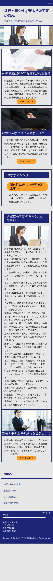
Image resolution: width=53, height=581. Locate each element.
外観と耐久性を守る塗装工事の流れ (26, 13)
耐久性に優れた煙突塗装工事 (26, 186)
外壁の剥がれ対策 (12, 484)
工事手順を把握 (11, 503)
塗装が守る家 (10, 490)
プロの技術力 (10, 496)
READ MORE (26, 101)
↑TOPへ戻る (44, 512)
